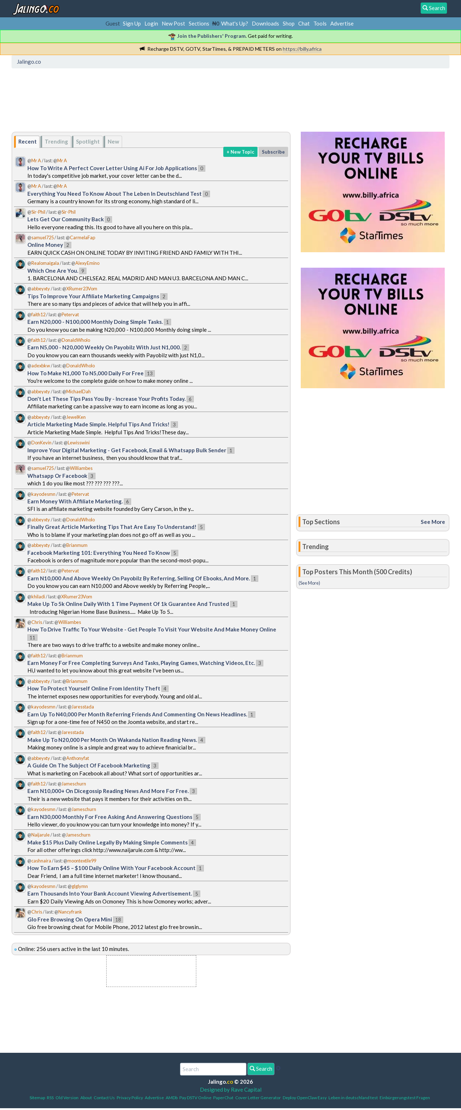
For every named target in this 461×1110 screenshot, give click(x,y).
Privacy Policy (130, 1097)
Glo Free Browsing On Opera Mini (69, 919)
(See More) (309, 583)
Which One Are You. (52, 270)
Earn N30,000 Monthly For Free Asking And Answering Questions (109, 817)
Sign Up (132, 23)
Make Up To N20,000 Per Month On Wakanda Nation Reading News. (112, 740)
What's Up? (234, 23)
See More (433, 521)
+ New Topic (240, 152)
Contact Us (104, 1097)
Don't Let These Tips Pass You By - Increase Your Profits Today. (106, 398)
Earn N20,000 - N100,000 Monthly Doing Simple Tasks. (95, 321)
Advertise (342, 23)
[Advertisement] (145, 102)
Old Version (67, 1097)
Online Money (45, 244)
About (86, 1097)
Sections (199, 23)
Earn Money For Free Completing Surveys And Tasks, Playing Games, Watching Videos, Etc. (141, 663)
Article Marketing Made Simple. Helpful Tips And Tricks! (98, 424)
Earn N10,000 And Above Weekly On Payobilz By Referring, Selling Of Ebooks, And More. (138, 578)
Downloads (265, 23)
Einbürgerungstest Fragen (405, 1097)
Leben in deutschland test (353, 1097)
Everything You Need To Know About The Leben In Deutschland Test (114, 193)
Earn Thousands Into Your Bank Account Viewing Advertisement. (109, 893)
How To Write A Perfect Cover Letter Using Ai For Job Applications (112, 168)
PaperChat (223, 1097)
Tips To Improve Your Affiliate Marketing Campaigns (93, 296)
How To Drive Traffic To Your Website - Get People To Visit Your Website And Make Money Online (151, 629)
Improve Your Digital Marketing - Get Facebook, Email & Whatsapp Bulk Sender (127, 450)
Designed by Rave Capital (230, 1089)
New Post (173, 23)
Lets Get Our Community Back (65, 219)
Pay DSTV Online (195, 1097)
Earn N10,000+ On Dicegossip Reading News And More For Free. (108, 791)
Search (261, 1068)
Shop (289, 23)
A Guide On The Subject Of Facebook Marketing (88, 765)
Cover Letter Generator (258, 1097)
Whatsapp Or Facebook (57, 475)
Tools (320, 23)
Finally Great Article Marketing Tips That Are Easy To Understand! (112, 527)
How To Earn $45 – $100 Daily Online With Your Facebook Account (111, 868)
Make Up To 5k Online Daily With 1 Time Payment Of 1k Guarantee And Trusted (128, 604)
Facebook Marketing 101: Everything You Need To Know (98, 552)
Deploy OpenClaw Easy (305, 1097)
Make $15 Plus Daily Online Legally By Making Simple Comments (107, 842)
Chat (304, 23)
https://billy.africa (302, 49)
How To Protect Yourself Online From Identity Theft (93, 688)
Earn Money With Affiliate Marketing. (75, 501)
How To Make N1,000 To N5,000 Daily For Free (85, 373)
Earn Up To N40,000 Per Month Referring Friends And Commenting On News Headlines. (137, 714)
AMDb (172, 1097)
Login (151, 23)
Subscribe (273, 152)
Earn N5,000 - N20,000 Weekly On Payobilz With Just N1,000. (104, 347)
